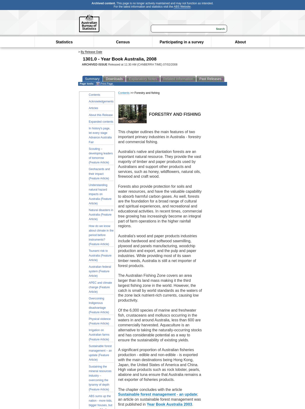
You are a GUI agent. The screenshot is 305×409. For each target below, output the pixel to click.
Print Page (104, 83)
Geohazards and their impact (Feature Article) (99, 173)
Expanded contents (101, 121)
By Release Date (91, 52)
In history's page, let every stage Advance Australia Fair (100, 135)
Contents (94, 94)
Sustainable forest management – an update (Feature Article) (100, 353)
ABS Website (182, 6)
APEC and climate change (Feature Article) (100, 287)
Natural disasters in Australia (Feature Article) (101, 214)
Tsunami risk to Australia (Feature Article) (100, 255)
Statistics (64, 42)
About (240, 42)
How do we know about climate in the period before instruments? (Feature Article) (101, 235)
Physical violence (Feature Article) (100, 321)
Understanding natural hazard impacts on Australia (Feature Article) (100, 194)
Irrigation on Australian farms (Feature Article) (99, 334)
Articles (93, 108)
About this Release (101, 115)
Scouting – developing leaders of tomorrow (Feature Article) (101, 155)
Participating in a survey (182, 42)
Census (123, 42)
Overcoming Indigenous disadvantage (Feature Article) (99, 305)
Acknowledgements (101, 101)
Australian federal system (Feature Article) (100, 271)
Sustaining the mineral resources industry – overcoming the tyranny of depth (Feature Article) (100, 378)
